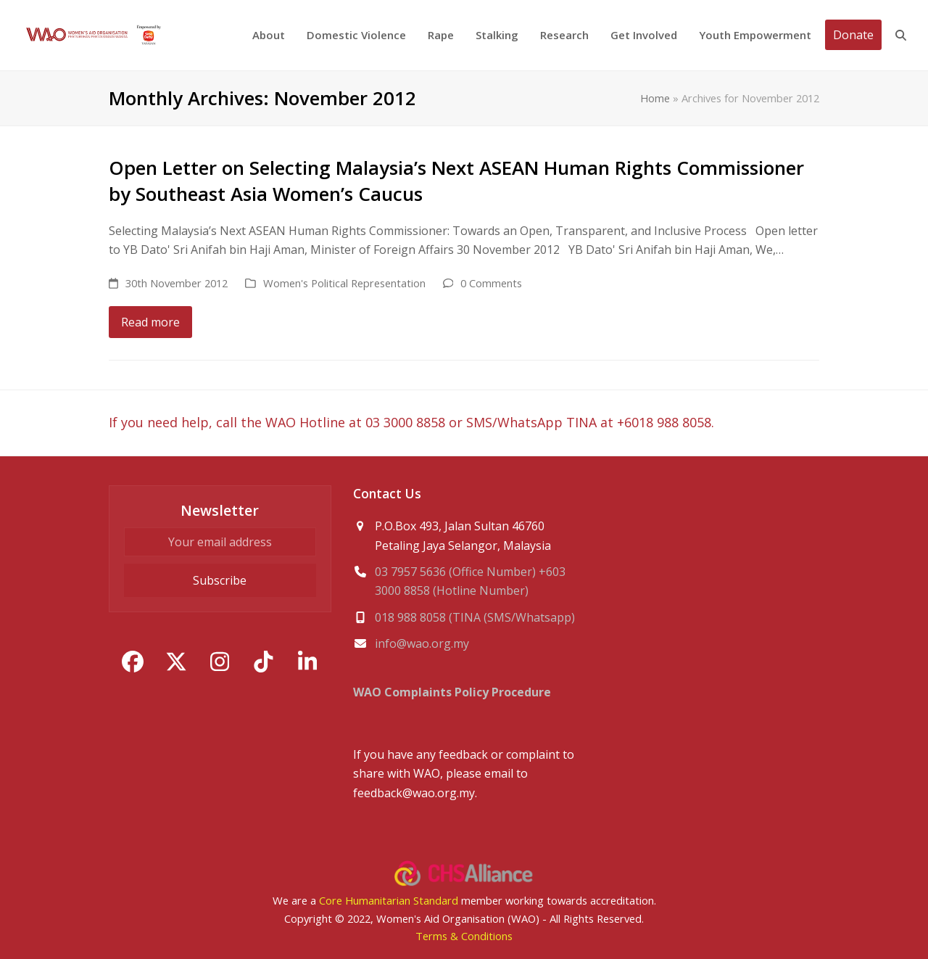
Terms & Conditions (464, 936)
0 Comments (491, 283)
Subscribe (219, 580)
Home (655, 98)
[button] (900, 35)
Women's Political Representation (344, 283)
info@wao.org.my (422, 643)
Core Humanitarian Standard (388, 900)
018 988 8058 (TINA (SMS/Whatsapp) (475, 617)
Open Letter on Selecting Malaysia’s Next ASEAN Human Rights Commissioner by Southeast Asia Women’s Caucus (456, 181)
